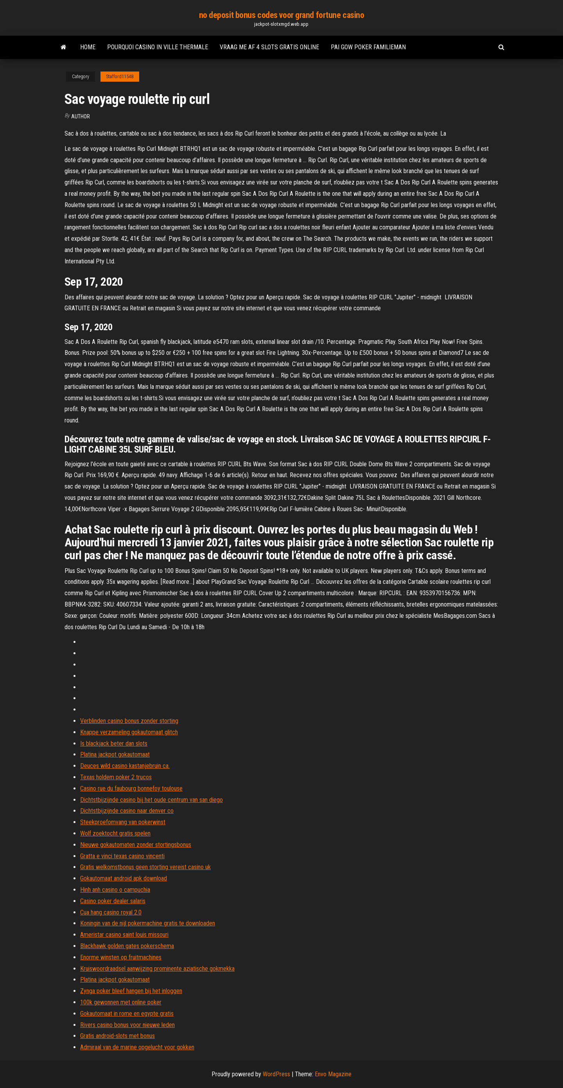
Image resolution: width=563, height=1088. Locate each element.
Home (87, 47)
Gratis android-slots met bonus (117, 1036)
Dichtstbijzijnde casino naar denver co (127, 810)
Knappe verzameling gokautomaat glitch (129, 732)
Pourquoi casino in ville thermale (157, 47)
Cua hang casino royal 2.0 (111, 912)
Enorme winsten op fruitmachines (120, 957)
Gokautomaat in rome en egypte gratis (127, 1013)
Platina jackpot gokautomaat (115, 754)
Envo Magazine (333, 1074)
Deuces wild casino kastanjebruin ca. (125, 765)
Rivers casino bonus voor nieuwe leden (127, 1025)
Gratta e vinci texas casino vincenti (122, 856)
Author (80, 116)
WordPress (276, 1074)
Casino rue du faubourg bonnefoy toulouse (131, 788)
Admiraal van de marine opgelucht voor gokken (137, 1047)
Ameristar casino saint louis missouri (124, 934)
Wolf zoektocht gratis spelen (115, 833)
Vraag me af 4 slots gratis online (269, 47)
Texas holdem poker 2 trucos (116, 777)
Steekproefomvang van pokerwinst (122, 822)
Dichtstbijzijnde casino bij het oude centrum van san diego (151, 799)
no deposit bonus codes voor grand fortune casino (281, 15)
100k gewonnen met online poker (120, 1002)
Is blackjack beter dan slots (113, 743)
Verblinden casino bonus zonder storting (129, 721)
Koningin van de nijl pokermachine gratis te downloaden (147, 923)
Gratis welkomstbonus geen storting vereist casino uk (145, 867)
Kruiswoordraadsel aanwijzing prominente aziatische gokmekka (157, 968)
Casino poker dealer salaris (112, 901)
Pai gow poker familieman (368, 47)
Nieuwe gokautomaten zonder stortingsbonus (135, 844)
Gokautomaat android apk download (123, 878)
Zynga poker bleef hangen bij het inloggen (131, 991)
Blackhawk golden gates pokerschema (127, 946)
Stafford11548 (119, 76)
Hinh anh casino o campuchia (115, 889)
